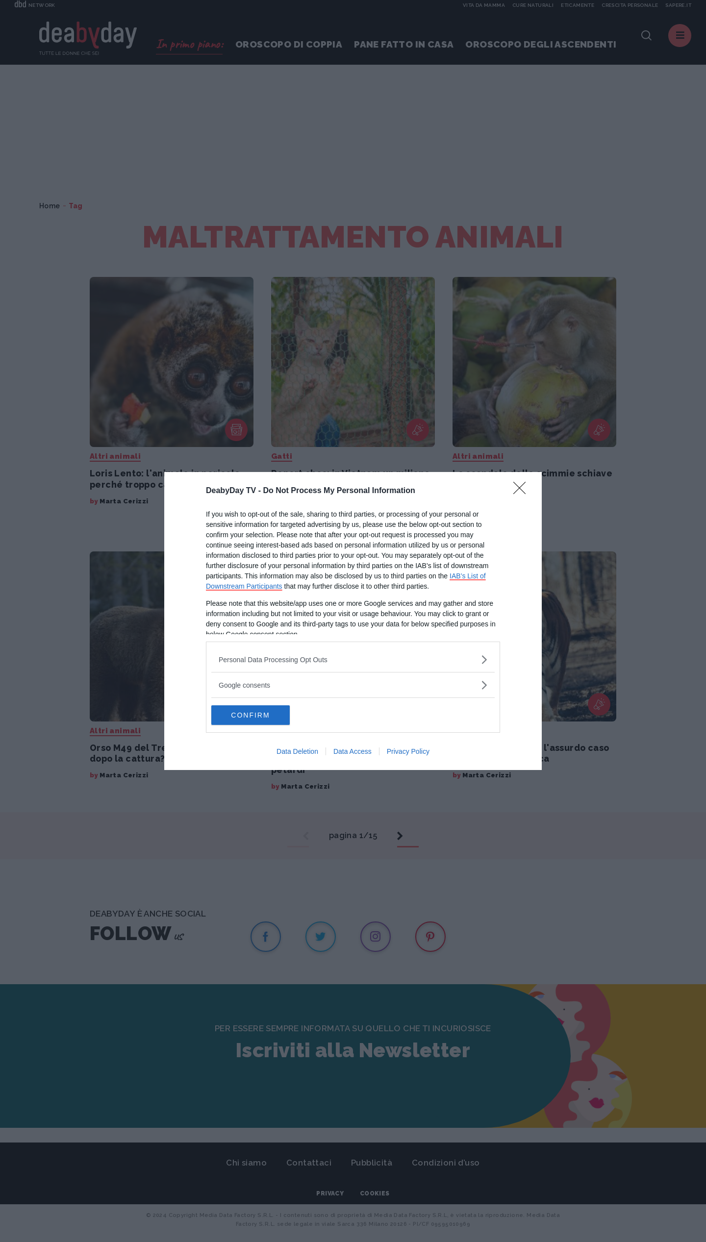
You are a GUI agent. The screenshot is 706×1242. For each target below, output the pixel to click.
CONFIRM (257, 715)
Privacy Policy (408, 751)
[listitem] (353, 659)
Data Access (352, 751)
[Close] (522, 491)
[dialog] (353, 621)
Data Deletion (297, 751)
